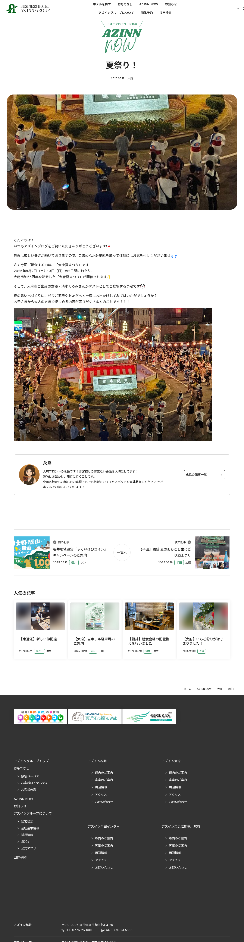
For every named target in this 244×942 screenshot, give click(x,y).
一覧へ (122, 552)
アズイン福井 (23, 925)
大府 (130, 78)
